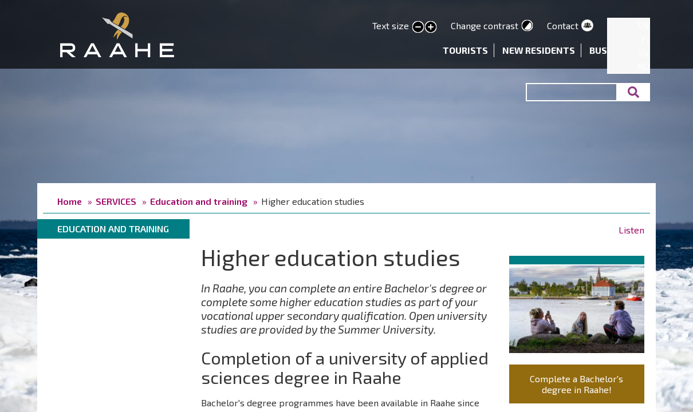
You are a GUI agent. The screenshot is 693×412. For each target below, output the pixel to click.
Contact (562, 25)
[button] (576, 307)
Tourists (465, 50)
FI (645, 38)
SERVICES (116, 201)
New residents (538, 50)
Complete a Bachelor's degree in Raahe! (576, 384)
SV (644, 52)
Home (69, 201)
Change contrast (484, 25)
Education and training (198, 201)
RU (643, 66)
